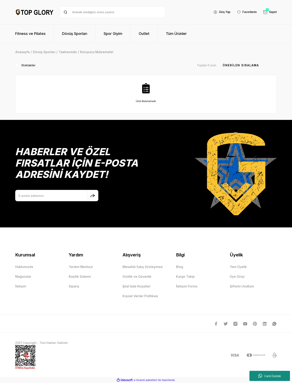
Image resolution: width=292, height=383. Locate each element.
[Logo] (34, 12)
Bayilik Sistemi (80, 276)
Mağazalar (23, 276)
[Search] (112, 12)
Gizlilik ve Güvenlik (136, 276)
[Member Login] (219, 12)
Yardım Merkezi (81, 267)
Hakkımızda (24, 267)
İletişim (20, 286)
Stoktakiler (28, 65)
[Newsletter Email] (56, 195)
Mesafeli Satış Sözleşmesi (142, 267)
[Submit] (92, 195)
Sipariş (74, 286)
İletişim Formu (186, 286)
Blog (179, 267)
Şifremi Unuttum (242, 286)
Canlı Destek (269, 376)
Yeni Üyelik (238, 267)
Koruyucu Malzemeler (97, 52)
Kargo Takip (185, 276)
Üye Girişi (237, 276)
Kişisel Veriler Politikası (140, 296)
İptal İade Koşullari (136, 286)
